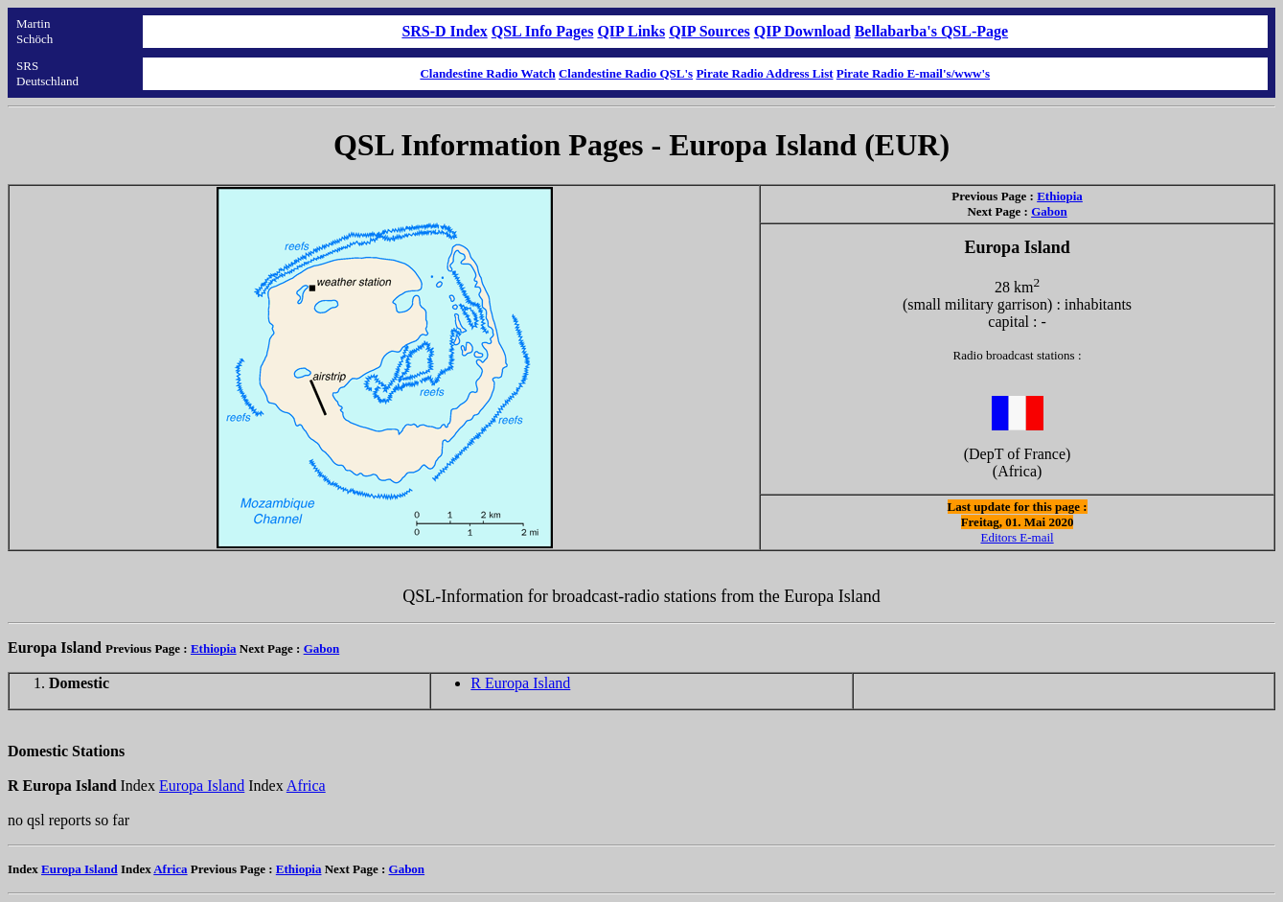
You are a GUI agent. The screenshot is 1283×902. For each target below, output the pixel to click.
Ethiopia (1060, 196)
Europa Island (201, 785)
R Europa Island (520, 683)
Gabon (1049, 211)
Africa (306, 785)
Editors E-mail (1016, 537)
